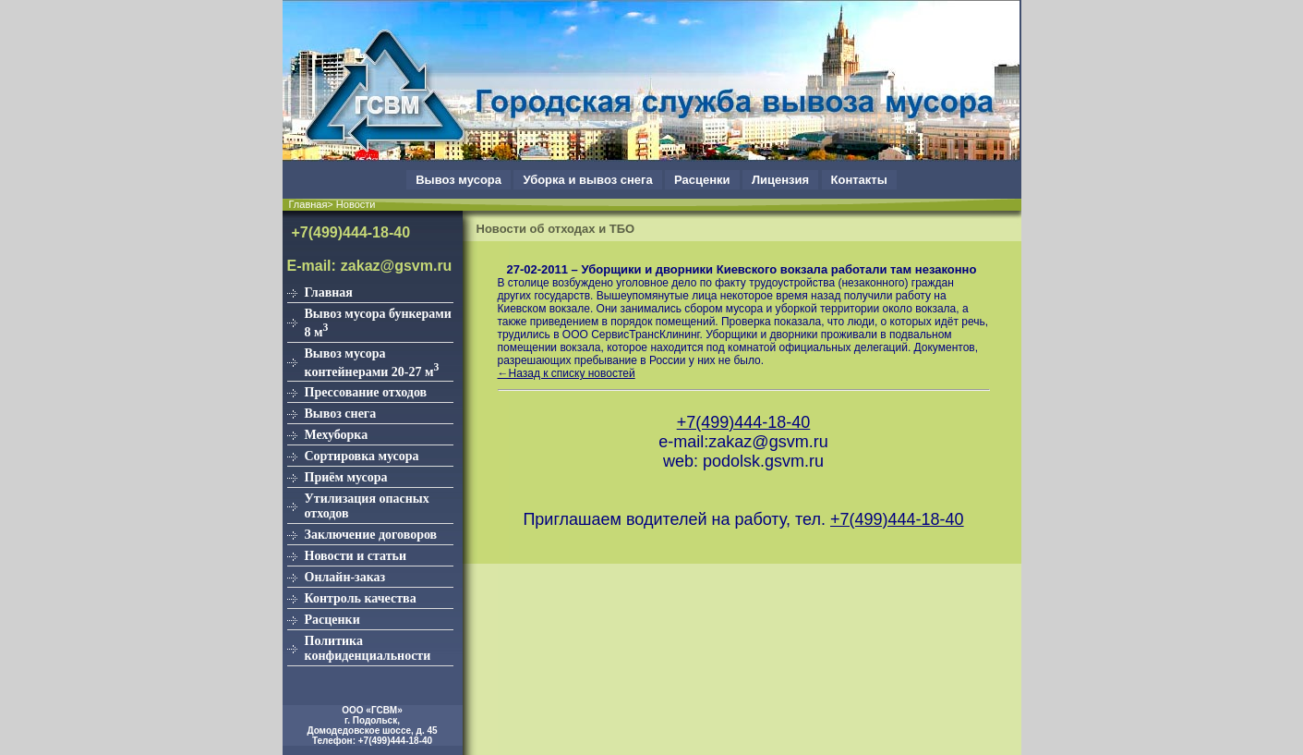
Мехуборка (336, 435)
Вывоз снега (341, 413)
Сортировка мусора (362, 456)
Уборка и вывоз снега (587, 180)
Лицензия (780, 180)
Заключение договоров (371, 535)
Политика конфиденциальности (368, 648)
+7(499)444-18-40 (351, 232)
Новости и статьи (355, 556)
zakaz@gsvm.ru (396, 266)
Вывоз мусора (458, 180)
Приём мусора (346, 477)
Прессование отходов (366, 392)
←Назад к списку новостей (566, 373)
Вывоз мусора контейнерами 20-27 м (372, 363)
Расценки (702, 180)
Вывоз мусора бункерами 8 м (378, 323)
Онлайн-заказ (345, 577)
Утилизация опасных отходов (367, 506)
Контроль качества (360, 598)
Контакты (859, 180)
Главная (329, 292)
